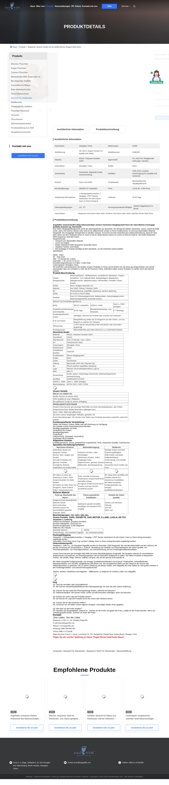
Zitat (109, 6)
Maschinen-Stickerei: (65, 447)
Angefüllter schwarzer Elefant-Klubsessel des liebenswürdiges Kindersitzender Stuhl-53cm (25, 717)
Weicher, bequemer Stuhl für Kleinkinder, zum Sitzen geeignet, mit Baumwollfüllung (64, 717)
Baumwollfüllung (124, 651)
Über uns (40, 6)
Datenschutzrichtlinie (42, 777)
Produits (50, 6)
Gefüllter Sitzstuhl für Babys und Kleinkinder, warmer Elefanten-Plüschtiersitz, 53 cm (101, 717)
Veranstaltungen (62, 6)
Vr (72, 6)
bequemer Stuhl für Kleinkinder (101, 651)
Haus (32, 6)
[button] (17, 702)
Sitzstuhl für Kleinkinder (74, 651)
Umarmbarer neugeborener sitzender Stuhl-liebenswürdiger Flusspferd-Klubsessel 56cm (140, 717)
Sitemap (29, 777)
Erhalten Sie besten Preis (121, 118)
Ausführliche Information (70, 129)
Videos (78, 6)
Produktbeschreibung (107, 129)
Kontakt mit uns (89, 6)
